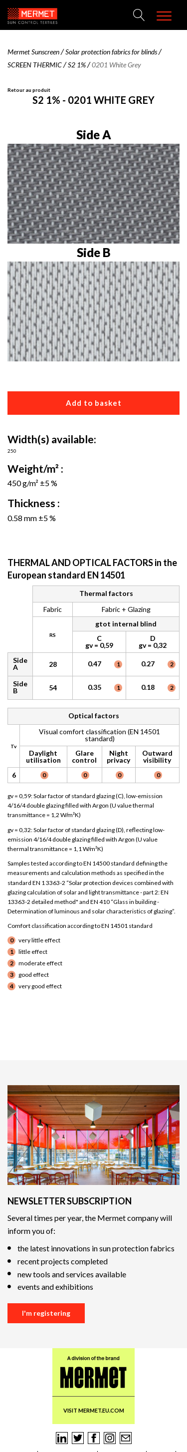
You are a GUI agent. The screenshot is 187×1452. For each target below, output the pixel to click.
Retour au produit (28, 90)
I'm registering (46, 1313)
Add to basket (94, 402)
